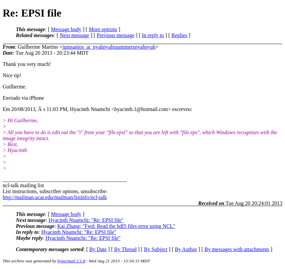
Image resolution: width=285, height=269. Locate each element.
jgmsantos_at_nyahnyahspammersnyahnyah (109, 47)
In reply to (153, 35)
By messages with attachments (236, 249)
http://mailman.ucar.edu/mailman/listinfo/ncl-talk (55, 197)
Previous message (115, 35)
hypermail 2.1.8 (71, 260)
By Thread (125, 249)
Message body (66, 29)
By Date (98, 249)
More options (103, 29)
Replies (179, 35)
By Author (186, 249)
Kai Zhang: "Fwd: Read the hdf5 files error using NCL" (116, 226)
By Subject (155, 249)
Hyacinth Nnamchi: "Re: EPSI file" (86, 220)
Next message (74, 35)
